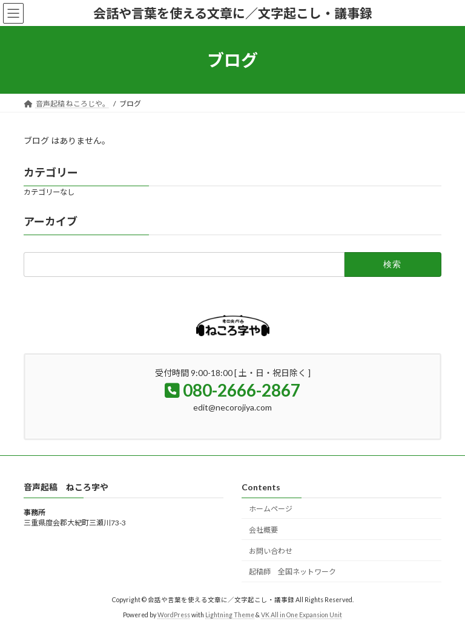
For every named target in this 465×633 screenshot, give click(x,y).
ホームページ (270, 508)
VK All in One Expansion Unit (301, 614)
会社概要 (263, 529)
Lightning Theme (229, 614)
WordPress (173, 614)
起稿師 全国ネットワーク (292, 571)
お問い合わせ (270, 550)
